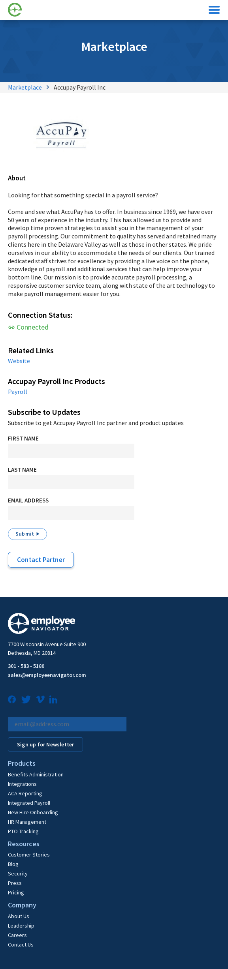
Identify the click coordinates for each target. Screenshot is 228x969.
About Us (18, 916)
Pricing (16, 892)
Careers (17, 935)
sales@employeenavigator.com (47, 674)
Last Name (22, 469)
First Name (23, 438)
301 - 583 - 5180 (26, 665)
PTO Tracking (23, 831)
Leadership (21, 925)
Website (19, 360)
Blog (13, 864)
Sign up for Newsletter (45, 744)
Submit (24, 533)
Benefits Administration (36, 774)
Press (15, 883)
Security (18, 873)
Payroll (17, 391)
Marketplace (25, 87)
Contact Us (21, 944)
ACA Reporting (25, 793)
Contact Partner (41, 559)
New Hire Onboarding (33, 812)
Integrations (22, 783)
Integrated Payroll (29, 802)
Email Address (28, 500)
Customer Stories (29, 854)
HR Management (27, 821)
